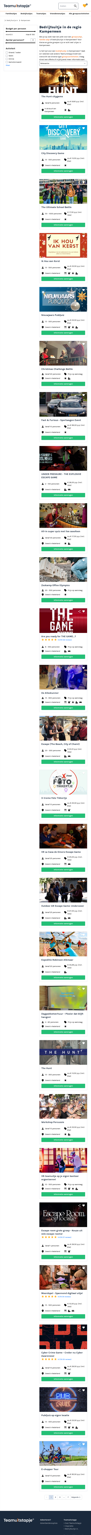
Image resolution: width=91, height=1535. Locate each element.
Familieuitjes (11, 13)
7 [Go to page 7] (68, 1497)
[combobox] (66, 6)
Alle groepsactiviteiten (79, 13)
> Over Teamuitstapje (72, 1523)
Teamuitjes (41, 13)
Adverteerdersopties (48, 1523)
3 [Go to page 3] (59, 1497)
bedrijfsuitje (61, 51)
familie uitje (44, 39)
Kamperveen (24, 20)
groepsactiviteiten (70, 56)
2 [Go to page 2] (55, 1497)
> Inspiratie (68, 1526)
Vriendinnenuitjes (57, 13)
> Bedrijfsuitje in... (71, 1529)
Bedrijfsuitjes (26, 13)
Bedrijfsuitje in (11, 20)
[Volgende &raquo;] (76, 1497)
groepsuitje (77, 37)
